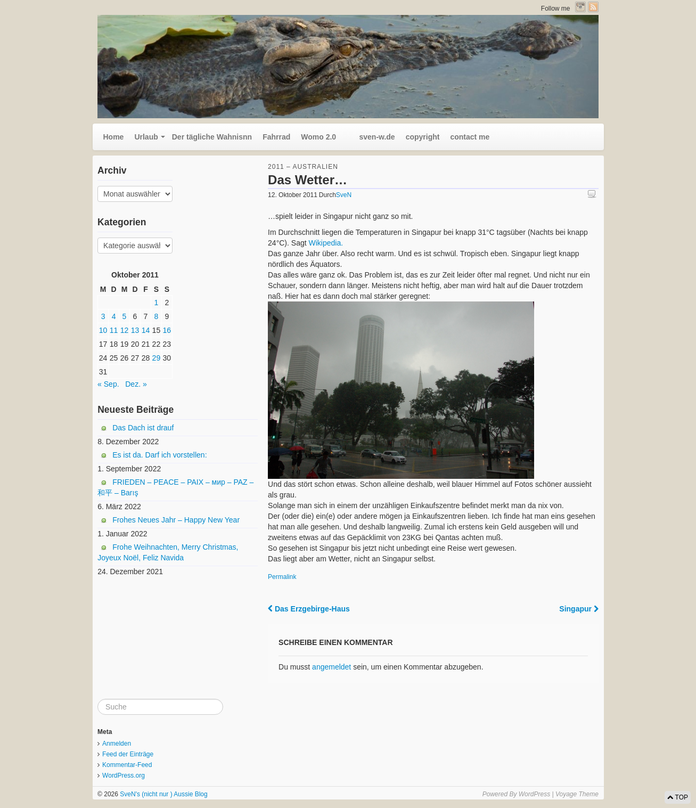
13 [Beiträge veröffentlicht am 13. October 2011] (135, 330)
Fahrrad (276, 137)
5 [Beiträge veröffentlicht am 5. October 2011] (124, 316)
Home (113, 137)
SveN (343, 195)
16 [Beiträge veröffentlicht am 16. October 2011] (167, 330)
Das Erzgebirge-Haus (309, 609)
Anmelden (116, 743)
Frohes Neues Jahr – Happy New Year (176, 520)
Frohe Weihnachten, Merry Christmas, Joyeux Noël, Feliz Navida (167, 552)
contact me (469, 137)
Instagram (580, 7)
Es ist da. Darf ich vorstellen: (159, 455)
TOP (677, 797)
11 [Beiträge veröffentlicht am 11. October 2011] (114, 330)
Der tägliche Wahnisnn (212, 137)
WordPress (534, 794)
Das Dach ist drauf (143, 427)
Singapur (579, 609)
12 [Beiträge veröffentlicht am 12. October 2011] (124, 330)
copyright (423, 137)
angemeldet (331, 667)
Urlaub (146, 137)
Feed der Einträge (127, 754)
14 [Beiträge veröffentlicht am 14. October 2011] (146, 330)
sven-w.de (371, 137)
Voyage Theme (577, 794)
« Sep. (108, 384)
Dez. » (135, 384)
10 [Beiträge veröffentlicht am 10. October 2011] (103, 330)
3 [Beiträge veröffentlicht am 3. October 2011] (103, 316)
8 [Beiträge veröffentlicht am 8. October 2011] (156, 316)
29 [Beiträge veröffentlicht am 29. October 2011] (156, 358)
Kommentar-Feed (127, 765)
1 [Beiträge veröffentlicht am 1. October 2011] (156, 302)
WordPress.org (123, 775)
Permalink (282, 577)
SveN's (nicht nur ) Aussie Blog (163, 794)
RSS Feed (593, 7)
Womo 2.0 (318, 137)
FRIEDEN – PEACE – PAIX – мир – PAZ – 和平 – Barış (175, 487)
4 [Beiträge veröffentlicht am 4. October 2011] (114, 316)
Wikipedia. (326, 243)
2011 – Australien (303, 166)
